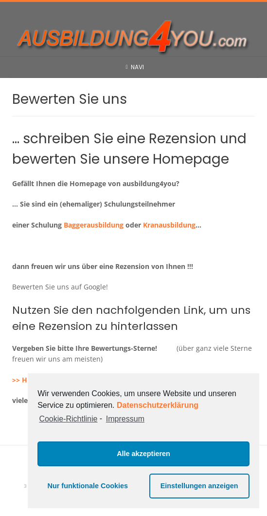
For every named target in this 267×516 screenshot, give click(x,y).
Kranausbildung (169, 224)
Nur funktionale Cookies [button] (88, 486)
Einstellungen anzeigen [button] (199, 486)
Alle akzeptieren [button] (143, 454)
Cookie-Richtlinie (68, 419)
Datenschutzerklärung (157, 405)
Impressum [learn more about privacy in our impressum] (125, 419)
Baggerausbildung (94, 224)
